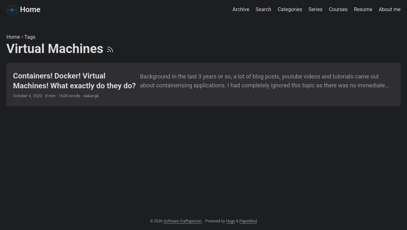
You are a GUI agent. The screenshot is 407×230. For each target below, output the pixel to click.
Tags (30, 37)
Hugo (230, 221)
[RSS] (110, 48)
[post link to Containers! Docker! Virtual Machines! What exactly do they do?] (203, 84)
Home (23, 9)
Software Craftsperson (182, 221)
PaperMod (248, 221)
